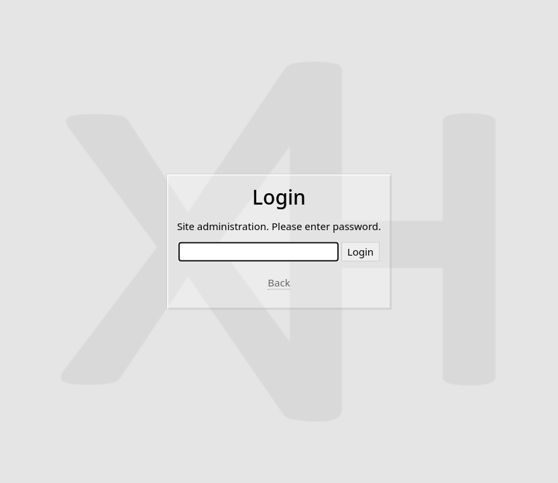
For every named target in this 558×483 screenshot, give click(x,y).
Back (279, 282)
